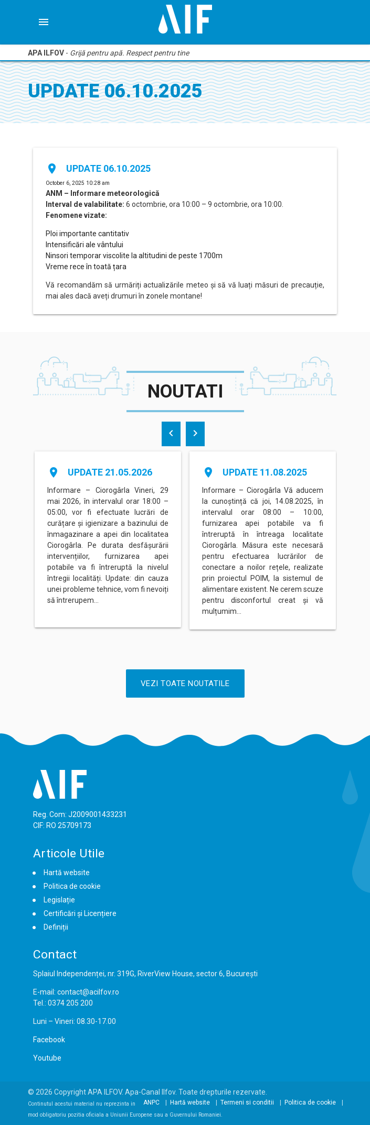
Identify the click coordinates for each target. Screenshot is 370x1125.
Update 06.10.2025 (108, 168)
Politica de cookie (72, 886)
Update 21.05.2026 (110, 472)
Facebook (49, 1039)
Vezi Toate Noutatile (185, 683)
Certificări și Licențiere (80, 913)
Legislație (59, 900)
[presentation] (171, 434)
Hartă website (67, 872)
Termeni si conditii (247, 1102)
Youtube (47, 1058)
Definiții (56, 927)
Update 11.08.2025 (265, 472)
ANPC (151, 1102)
